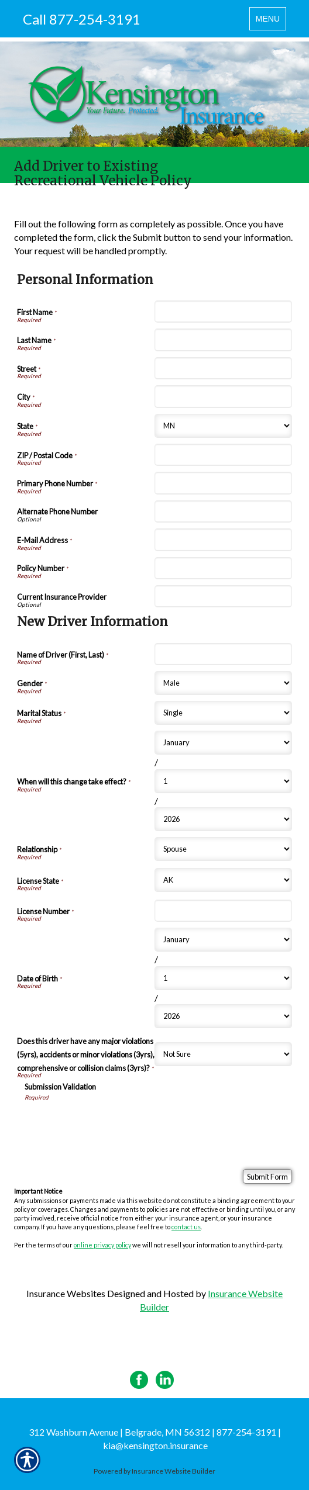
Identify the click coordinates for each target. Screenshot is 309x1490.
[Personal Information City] (223, 396)
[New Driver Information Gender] (223, 683)
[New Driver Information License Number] (223, 911)
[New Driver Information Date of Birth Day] (223, 978)
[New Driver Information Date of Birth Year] (223, 1016)
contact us (186, 1226)
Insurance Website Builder (173, 1471)
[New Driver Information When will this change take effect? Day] (223, 781)
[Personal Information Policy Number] (223, 568)
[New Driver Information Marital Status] (223, 713)
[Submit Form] (267, 1176)
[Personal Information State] (223, 426)
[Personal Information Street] (223, 368)
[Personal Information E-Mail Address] (223, 539)
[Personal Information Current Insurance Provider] (223, 596)
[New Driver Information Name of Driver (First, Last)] (223, 654)
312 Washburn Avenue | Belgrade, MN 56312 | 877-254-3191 (152, 1431)
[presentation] (113, 1124)
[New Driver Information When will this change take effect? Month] (223, 743)
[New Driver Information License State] (223, 880)
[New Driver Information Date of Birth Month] (223, 940)
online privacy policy (102, 1245)
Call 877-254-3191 (81, 19)
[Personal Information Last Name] (223, 340)
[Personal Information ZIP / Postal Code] (223, 455)
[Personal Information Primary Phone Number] (223, 483)
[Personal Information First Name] (223, 311)
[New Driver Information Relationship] (223, 849)
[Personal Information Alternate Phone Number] (223, 511)
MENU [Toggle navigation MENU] (270, 21)
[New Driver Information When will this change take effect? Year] (223, 819)
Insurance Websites (65, 1293)
